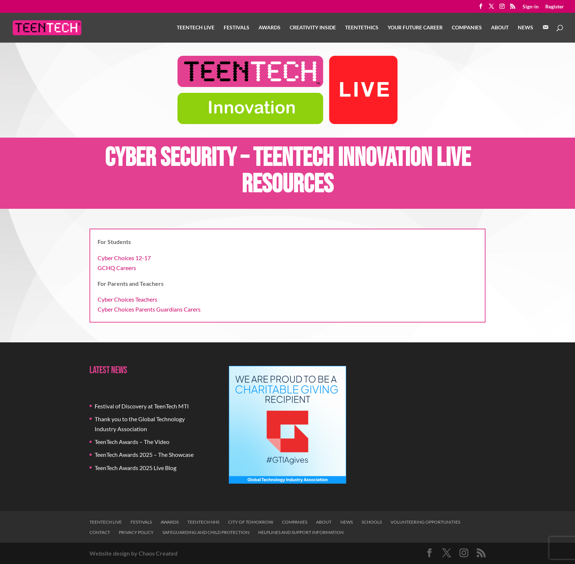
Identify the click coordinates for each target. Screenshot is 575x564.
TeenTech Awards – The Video (132, 441)
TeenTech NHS (203, 522)
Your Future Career (415, 27)
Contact (99, 532)
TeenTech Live (196, 27)
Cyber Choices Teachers (127, 299)
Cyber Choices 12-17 (124, 257)
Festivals (236, 27)
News (525, 27)
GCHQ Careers (117, 267)
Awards (270, 27)
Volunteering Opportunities (425, 522)
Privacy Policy (136, 532)
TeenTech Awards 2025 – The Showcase (144, 454)
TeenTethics (361, 27)
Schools (372, 522)
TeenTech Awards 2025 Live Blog (135, 467)
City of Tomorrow (250, 522)
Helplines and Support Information (301, 532)
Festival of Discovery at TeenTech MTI (142, 406)
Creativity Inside (313, 27)
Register (554, 7)
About (500, 27)
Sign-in (531, 7)
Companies (467, 27)
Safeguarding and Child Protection (205, 532)
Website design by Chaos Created (133, 553)
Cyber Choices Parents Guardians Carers (149, 309)
